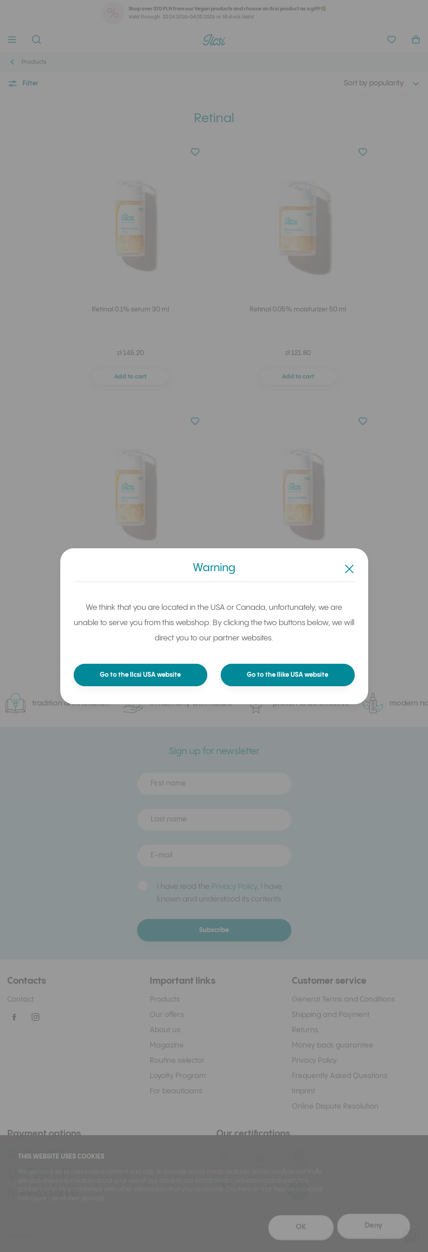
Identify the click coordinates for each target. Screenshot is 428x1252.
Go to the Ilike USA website (288, 675)
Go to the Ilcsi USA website (140, 675)
